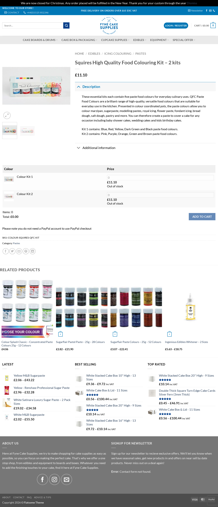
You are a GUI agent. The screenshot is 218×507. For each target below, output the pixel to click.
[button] (195, 10)
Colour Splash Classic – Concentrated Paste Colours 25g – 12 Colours (27, 343)
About (6, 497)
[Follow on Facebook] (207, 11)
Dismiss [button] (192, 3)
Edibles (139, 40)
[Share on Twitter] (12, 251)
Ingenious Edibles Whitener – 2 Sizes (186, 342)
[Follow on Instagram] (54, 479)
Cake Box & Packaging (79, 40)
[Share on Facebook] (6, 251)
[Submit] (66, 25)
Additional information (95, 148)
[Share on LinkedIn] (33, 251)
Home (79, 53)
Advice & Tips (42, 497)
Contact (19, 497)
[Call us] (214, 11)
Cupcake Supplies (115, 40)
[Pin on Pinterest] (26, 251)
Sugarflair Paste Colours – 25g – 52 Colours (136, 342)
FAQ (29, 497)
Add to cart (202, 216)
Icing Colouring (117, 53)
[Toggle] (78, 86)
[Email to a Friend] (19, 251)
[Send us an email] (210, 11)
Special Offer (184, 40)
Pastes (140, 53)
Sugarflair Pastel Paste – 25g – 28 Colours (80, 342)
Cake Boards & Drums (40, 40)
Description (87, 86)
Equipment (159, 40)
